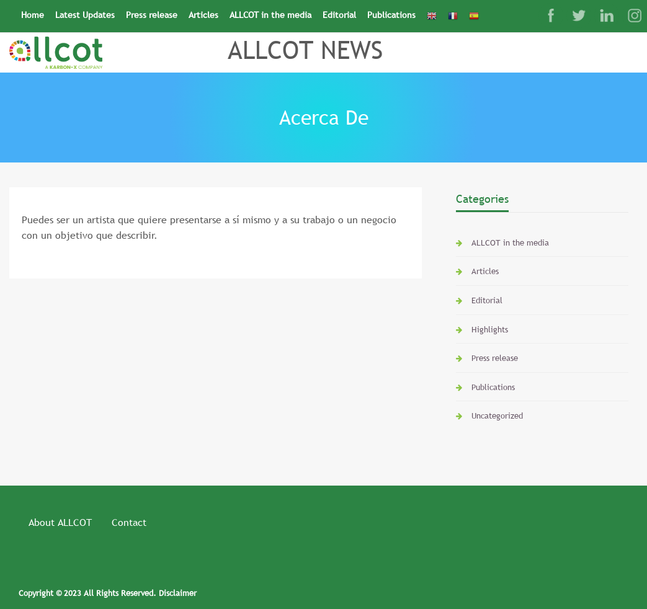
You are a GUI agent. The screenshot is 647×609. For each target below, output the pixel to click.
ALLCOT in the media (270, 14)
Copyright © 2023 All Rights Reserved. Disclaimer (108, 592)
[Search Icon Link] (490, 11)
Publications (391, 14)
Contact (129, 522)
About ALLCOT (60, 522)
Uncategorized (497, 415)
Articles (203, 14)
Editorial (339, 14)
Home (32, 14)
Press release (151, 14)
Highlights (489, 329)
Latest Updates (85, 14)
